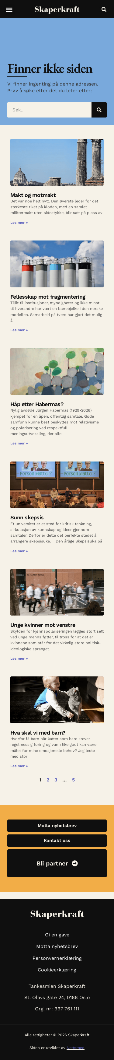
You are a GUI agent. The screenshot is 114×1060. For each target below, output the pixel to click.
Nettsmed (76, 1047)
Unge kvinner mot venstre (42, 625)
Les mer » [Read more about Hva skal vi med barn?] (19, 766)
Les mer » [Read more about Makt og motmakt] (19, 222)
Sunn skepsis (26, 517)
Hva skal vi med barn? (37, 732)
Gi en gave (57, 935)
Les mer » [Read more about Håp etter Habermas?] (19, 443)
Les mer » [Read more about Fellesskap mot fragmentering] (19, 330)
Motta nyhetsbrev (57, 946)
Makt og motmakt (33, 195)
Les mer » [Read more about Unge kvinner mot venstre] (19, 658)
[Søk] (99, 110)
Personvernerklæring (57, 958)
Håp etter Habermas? (37, 404)
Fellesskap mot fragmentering (47, 296)
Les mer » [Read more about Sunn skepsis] (19, 551)
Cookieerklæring (57, 970)
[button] (9, 9)
